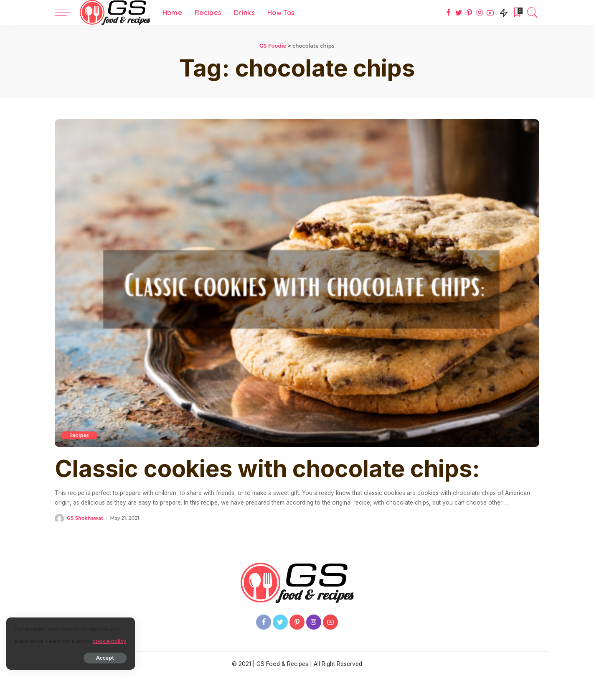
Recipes (79, 435)
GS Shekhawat (85, 518)
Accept (102, 658)
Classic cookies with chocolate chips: (267, 468)
